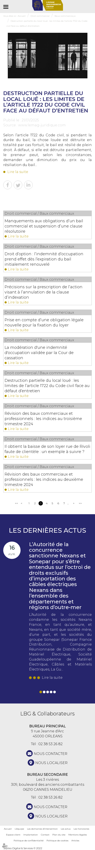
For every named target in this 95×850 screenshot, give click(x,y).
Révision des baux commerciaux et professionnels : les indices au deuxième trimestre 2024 (44, 479)
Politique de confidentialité (28, 840)
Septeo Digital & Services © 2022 (22, 848)
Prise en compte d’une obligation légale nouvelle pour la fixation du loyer (44, 323)
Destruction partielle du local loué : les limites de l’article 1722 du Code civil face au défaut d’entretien (47, 385)
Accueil (8, 828)
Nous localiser (51, 763)
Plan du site (58, 834)
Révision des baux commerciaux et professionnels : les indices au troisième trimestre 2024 (43, 418)
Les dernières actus (47, 530)
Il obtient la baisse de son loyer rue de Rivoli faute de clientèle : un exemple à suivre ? (47, 449)
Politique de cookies (57, 840)
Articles (75, 840)
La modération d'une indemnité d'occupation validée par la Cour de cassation (39, 352)
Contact (45, 834)
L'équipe (19, 828)
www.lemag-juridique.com (42, 125)
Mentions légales (77, 834)
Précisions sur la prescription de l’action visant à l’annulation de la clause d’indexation (43, 292)
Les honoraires (81, 828)
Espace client (13, 834)
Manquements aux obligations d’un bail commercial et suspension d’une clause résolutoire (44, 226)
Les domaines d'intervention (42, 828)
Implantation (30, 834)
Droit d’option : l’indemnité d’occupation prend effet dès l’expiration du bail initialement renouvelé (44, 259)
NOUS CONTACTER (50, 754)
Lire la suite (17, 172)
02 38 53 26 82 (50, 744)
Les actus (66, 828)
